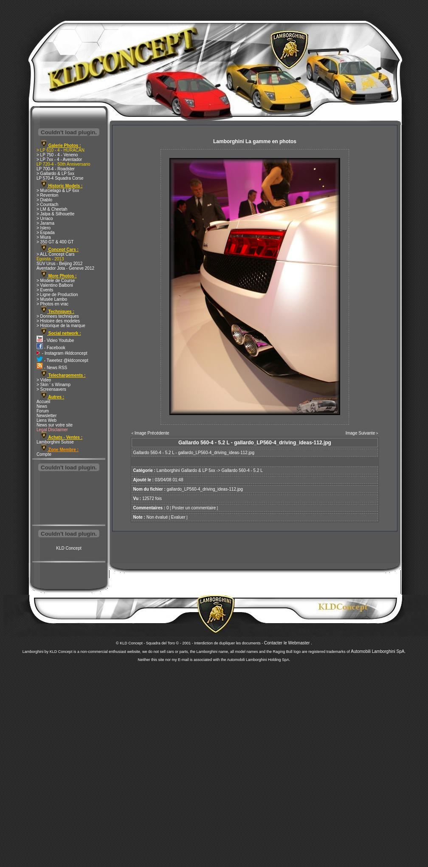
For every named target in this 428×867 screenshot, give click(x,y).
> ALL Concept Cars (55, 254)
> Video (44, 380)
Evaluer (178, 517)
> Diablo (44, 200)
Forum (43, 411)
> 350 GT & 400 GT (55, 242)
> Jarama (45, 223)
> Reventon (47, 195)
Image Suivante (360, 433)
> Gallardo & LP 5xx (55, 173)
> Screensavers (51, 389)
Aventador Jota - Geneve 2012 (65, 268)
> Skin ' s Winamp (53, 384)
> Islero (44, 228)
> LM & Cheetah (52, 209)
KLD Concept (68, 548)
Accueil (43, 401)
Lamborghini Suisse (55, 442)
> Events (45, 290)
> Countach (47, 204)
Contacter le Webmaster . (288, 643)
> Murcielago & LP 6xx (58, 190)
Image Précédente (152, 433)
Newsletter (46, 415)
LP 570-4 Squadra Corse (60, 178)
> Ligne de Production (57, 294)
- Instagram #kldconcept (62, 353)
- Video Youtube (55, 340)
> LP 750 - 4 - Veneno (57, 155)
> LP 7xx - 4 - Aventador (59, 159)
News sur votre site (55, 425)
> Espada (46, 232)
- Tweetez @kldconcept (62, 360)
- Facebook (51, 347)
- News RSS (52, 367)
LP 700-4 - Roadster (56, 169)
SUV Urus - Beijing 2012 (59, 263)
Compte (44, 454)
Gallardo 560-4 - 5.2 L (242, 470)
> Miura (44, 237)
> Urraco (45, 218)
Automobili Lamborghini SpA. (378, 651)
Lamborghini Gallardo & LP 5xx (186, 470)
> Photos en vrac (52, 304)
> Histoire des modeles (58, 321)
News (42, 406)
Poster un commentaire (194, 508)
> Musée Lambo (52, 299)
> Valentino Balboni (55, 285)
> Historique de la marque (61, 325)
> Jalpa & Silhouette (55, 214)
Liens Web (46, 420)
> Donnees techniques (58, 316)
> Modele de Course (56, 280)
